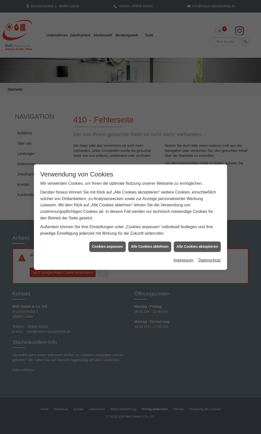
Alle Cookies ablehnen (149, 240)
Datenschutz (209, 253)
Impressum (183, 253)
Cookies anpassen (107, 240)
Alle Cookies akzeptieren (197, 240)
